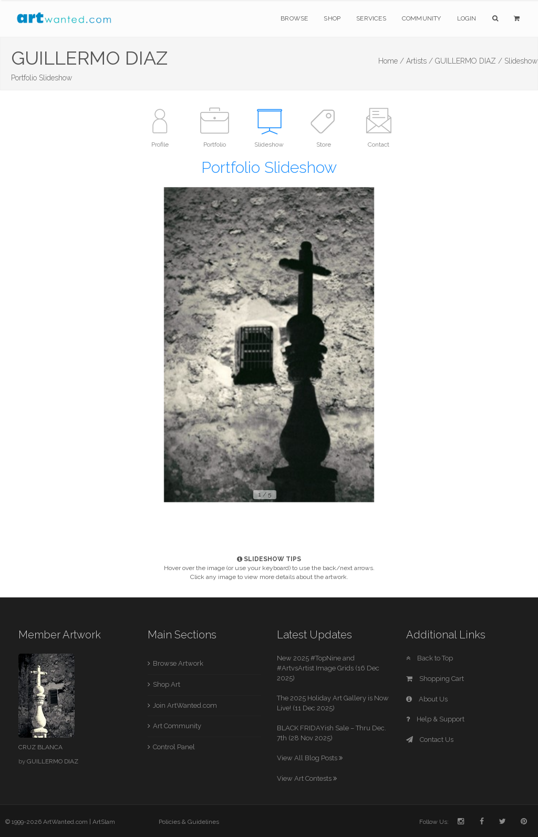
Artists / (419, 61)
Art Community (177, 726)
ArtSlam (103, 821)
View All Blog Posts (310, 758)
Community (421, 18)
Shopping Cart (435, 679)
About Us (427, 699)
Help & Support (435, 719)
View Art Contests (307, 778)
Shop (332, 18)
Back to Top (429, 658)
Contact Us (429, 739)
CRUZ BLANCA (40, 747)
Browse (294, 18)
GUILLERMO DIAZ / (468, 61)
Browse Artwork (178, 663)
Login (467, 18)
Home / (391, 61)
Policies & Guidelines (189, 821)
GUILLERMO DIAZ (52, 761)
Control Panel (174, 747)
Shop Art (166, 684)
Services (371, 18)
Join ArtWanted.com (185, 705)
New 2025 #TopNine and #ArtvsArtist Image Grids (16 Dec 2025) (328, 667)
